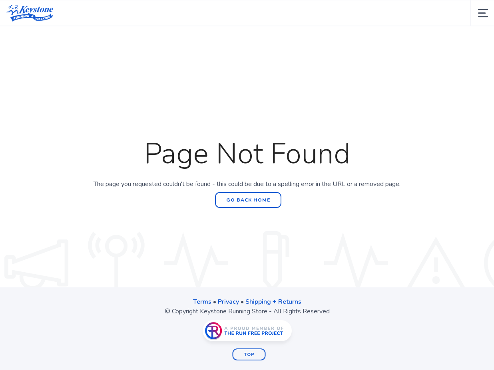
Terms (202, 301)
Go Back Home (248, 200)
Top (249, 355)
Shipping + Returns (273, 301)
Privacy (228, 301)
